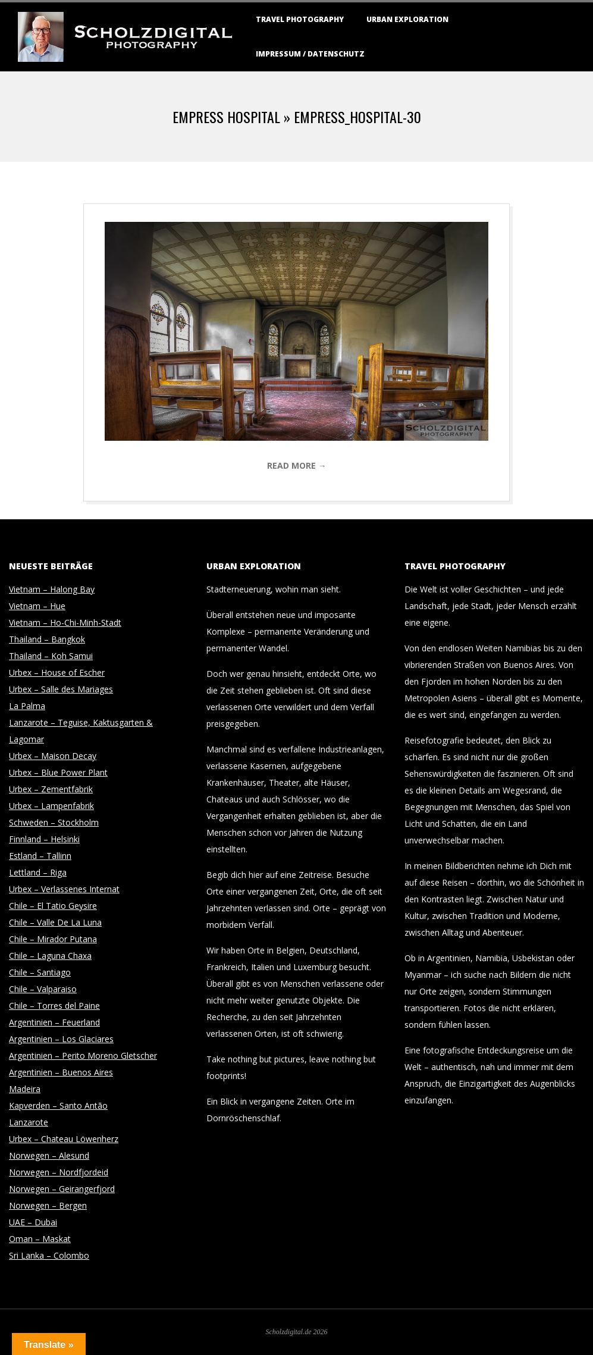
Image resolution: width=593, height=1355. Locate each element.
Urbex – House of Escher (57, 672)
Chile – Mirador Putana (53, 939)
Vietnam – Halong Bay (52, 589)
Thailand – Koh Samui (51, 655)
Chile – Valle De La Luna (55, 922)
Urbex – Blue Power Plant (58, 772)
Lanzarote (28, 1122)
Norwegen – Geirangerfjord (62, 1188)
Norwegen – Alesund (49, 1155)
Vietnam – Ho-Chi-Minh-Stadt (65, 622)
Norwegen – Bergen (48, 1205)
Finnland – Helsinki (44, 839)
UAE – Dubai (33, 1222)
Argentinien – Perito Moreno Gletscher (83, 1055)
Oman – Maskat (40, 1238)
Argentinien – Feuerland (54, 1022)
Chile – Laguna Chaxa (50, 955)
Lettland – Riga (38, 872)
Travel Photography (300, 19)
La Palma (27, 705)
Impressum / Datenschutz (310, 54)
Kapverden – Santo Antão (58, 1105)
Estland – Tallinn (40, 855)
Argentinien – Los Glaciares (61, 1039)
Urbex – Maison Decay (52, 755)
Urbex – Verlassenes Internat (64, 889)
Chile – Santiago (40, 972)
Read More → (297, 465)
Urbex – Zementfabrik (51, 789)
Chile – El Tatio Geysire (53, 905)
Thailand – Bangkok (47, 639)
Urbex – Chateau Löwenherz (63, 1138)
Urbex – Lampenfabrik (51, 805)
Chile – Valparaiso (43, 989)
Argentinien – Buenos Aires (61, 1072)
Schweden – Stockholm (54, 822)
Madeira (24, 1088)
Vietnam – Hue (37, 605)
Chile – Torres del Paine (54, 1005)
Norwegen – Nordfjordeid (58, 1172)
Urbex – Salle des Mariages (61, 689)
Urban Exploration (407, 19)
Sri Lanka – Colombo (49, 1255)
